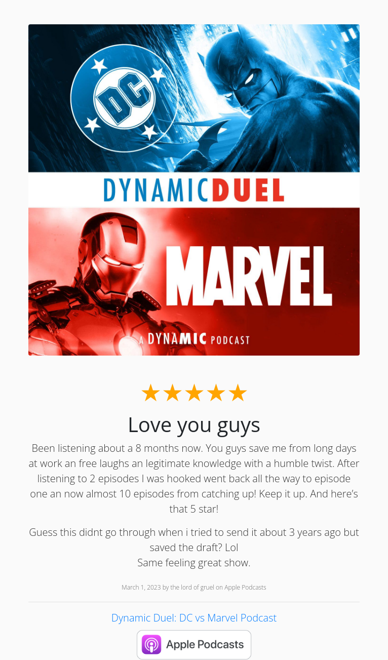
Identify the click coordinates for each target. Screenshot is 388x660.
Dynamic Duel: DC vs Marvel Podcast (194, 618)
